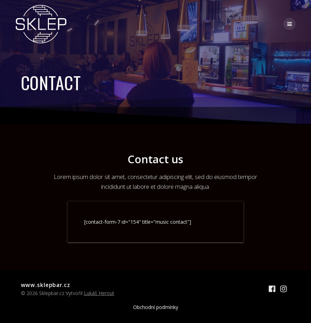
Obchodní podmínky (155, 307)
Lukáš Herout (99, 293)
